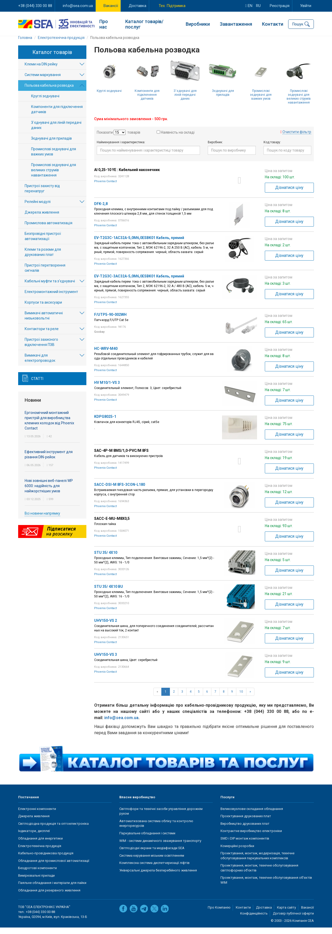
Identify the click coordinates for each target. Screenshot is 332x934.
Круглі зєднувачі (109, 97)
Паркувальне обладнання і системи (147, 840)
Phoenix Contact (105, 187)
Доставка (137, 5)
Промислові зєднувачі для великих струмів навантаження (299, 103)
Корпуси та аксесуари (43, 309)
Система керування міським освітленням (151, 862)
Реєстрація (279, 5)
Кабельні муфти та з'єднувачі (50, 288)
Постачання (28, 804)
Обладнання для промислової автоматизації (53, 867)
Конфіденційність (254, 920)
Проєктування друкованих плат (245, 822)
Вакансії (110, 5)
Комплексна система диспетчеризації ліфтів (154, 869)
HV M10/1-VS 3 (107, 389)
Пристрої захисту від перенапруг (42, 195)
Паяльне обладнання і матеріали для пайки (52, 889)
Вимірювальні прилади (36, 882)
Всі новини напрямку (42, 520)
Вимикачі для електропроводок (40, 364)
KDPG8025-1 (105, 423)
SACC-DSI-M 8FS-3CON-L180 (119, 491)
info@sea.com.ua (78, 5)
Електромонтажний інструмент (51, 298)
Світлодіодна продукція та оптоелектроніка (53, 830)
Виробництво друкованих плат (244, 830)
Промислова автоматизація (48, 230)
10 (241, 698)
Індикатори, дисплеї (34, 837)
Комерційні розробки (237, 852)
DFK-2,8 (101, 210)
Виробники (198, 23)
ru (258, 5)
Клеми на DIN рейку (41, 71)
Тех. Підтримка (172, 5)
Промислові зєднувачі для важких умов (261, 101)
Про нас (103, 23)
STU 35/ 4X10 (105, 559)
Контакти (272, 23)
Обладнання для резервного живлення (49, 897)
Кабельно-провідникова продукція (45, 860)
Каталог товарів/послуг (144, 23)
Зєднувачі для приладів (223, 99)
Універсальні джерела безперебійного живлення (158, 877)
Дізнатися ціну (289, 194)
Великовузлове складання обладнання (251, 815)
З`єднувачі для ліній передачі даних (185, 101)
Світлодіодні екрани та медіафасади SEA (151, 854)
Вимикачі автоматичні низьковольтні (44, 322)
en (248, 5)
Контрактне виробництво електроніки (251, 837)
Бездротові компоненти (37, 874)
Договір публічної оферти (293, 920)
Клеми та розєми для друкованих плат (43, 258)
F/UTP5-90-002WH (110, 321)
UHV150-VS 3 (105, 661)
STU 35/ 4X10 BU (108, 593)
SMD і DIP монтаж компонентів (244, 845)
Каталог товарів (52, 59)
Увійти (305, 5)
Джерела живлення (42, 219)
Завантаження (236, 23)
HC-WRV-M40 (105, 355)
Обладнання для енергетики (40, 845)
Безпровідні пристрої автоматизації (43, 243)
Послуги (227, 804)
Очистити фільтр (296, 138)
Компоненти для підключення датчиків (147, 101)
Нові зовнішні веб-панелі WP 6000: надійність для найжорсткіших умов (49, 492)
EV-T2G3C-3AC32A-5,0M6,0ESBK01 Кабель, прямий (139, 283)
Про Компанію (219, 914)
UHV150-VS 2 (105, 627)
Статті (37, 385)
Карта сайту (286, 914)
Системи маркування (43, 81)
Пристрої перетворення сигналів (45, 274)
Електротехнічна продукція (39, 852)
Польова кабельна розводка (49, 92)
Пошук (297, 23)
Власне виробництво (137, 804)
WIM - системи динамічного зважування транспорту (160, 847)
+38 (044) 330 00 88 (35, 5)
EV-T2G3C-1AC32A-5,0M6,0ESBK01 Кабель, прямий (139, 244)
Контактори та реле (42, 335)
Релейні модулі (38, 208)
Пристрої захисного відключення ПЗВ (41, 348)
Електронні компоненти (37, 815)
